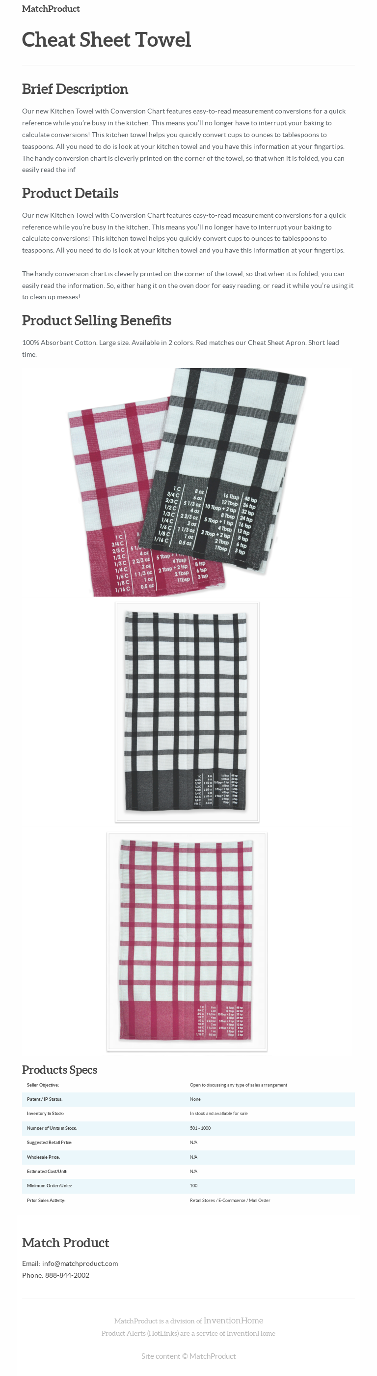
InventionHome (233, 1320)
